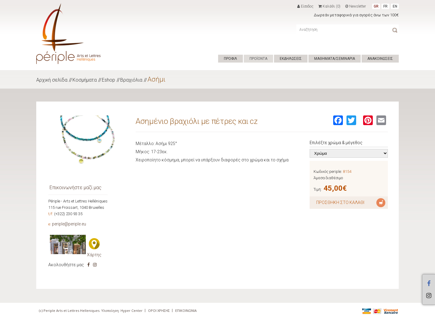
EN (395, 6)
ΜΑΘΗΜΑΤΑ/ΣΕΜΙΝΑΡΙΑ (334, 59)
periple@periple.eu (69, 224)
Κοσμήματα (84, 80)
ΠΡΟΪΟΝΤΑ (258, 59)
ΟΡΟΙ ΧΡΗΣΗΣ (159, 310)
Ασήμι (156, 79)
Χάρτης (94, 254)
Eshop (108, 80)
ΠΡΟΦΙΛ (230, 59)
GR (376, 6)
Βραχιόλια (131, 80)
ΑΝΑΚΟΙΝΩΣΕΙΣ (380, 59)
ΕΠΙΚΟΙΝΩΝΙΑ (186, 310)
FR (385, 6)
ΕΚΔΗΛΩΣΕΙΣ (291, 59)
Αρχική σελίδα (51, 80)
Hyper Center (132, 310)
